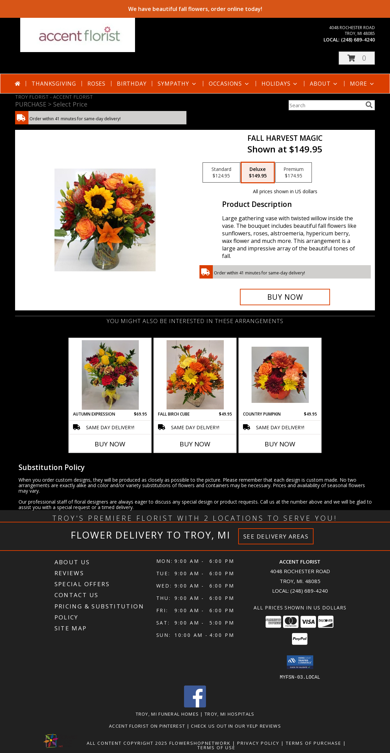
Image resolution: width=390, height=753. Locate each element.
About (324, 83)
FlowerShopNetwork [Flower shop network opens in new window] (200, 743)
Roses (96, 83)
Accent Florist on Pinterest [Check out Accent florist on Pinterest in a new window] (147, 726)
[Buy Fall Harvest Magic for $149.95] (285, 297)
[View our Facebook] (195, 705)
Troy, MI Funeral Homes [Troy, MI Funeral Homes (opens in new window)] (167, 714)
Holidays (279, 83)
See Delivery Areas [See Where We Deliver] (276, 536)
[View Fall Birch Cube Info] (195, 374)
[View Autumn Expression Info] (110, 375)
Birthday (131, 83)
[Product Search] (325, 105)
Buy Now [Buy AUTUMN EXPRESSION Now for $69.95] (110, 444)
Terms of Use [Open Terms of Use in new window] (216, 747)
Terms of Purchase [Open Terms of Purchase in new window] (313, 743)
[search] (369, 105)
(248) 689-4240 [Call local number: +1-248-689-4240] (358, 39)
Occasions (229, 83)
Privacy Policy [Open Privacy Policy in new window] (258, 743)
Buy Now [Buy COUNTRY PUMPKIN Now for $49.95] (280, 444)
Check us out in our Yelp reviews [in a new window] (236, 726)
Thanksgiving (54, 83)
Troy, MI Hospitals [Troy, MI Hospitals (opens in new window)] (229, 714)
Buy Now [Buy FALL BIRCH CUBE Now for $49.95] (195, 444)
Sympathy (177, 83)
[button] (357, 58)
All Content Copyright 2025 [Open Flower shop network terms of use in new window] (127, 743)
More (362, 83)
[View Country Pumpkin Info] (280, 375)
